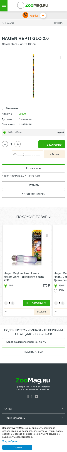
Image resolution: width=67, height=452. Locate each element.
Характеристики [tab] (33, 194)
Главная (58, 22)
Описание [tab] (33, 168)
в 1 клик (54, 154)
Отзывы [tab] (33, 185)
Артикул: (7, 113)
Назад (9, 22)
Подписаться (33, 351)
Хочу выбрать (10, 441)
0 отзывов (12, 108)
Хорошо (17, 447)
